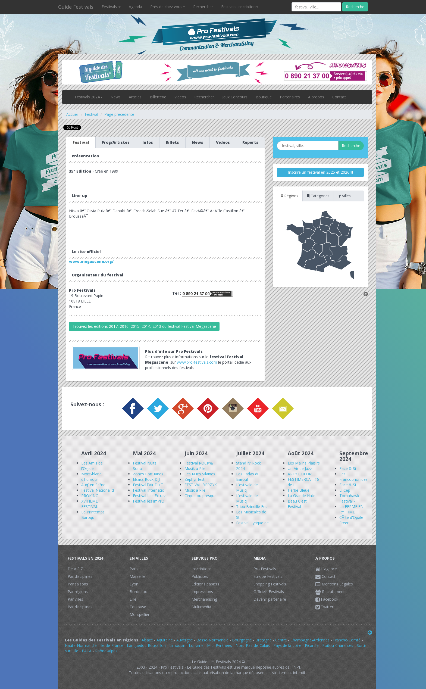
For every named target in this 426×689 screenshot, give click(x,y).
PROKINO (90, 495)
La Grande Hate (301, 495)
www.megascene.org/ (91, 261)
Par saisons (78, 584)
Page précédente (119, 114)
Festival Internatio (148, 490)
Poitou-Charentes (337, 645)
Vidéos (180, 96)
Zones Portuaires (148, 473)
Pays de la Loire (287, 645)
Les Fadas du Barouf (247, 476)
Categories (318, 195)
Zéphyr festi (194, 479)
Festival (91, 114)
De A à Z (75, 568)
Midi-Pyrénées (219, 645)
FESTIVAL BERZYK (200, 484)
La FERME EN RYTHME (351, 509)
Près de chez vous (167, 6)
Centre (281, 640)
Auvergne (184, 640)
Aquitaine (164, 640)
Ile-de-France (111, 645)
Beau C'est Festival (297, 503)
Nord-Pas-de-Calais (253, 645)
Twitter (324, 606)
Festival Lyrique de (252, 522)
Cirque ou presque (200, 495)
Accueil (72, 114)
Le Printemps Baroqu (93, 514)
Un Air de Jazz (300, 468)
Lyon (134, 584)
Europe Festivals (267, 576)
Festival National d (97, 490)
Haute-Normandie (81, 645)
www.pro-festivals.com (197, 362)
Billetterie (158, 96)
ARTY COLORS (301, 473)
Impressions (202, 591)
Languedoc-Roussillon (146, 645)
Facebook (326, 599)
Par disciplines (80, 576)
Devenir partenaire (269, 599)
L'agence (326, 568)
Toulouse (138, 606)
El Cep (344, 490)
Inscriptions (202, 568)
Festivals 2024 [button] (88, 96)
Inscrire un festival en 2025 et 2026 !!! (320, 172)
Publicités (200, 576)
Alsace (147, 640)
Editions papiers (205, 584)
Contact (339, 96)
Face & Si (347, 468)
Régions (289, 195)
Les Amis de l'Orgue (92, 465)
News (116, 96)
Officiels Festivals (268, 591)
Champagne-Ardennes (310, 640)
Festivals (111, 6)
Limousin (177, 645)
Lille (133, 599)
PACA (87, 650)
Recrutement (330, 591)
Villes (344, 195)
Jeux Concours (235, 96)
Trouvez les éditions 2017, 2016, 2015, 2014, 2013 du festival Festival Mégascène (144, 326)
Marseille (137, 576)
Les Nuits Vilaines (199, 473)
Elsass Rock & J (146, 479)
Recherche (355, 6)
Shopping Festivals (269, 584)
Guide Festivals (75, 7)
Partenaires (290, 96)
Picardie (312, 645)
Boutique (264, 96)
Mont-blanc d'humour (91, 476)
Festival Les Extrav (149, 495)
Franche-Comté (347, 640)
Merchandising (204, 599)
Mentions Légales (334, 584)
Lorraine (196, 645)
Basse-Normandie (212, 640)
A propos (316, 96)
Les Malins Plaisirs (304, 463)
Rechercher (203, 6)
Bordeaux (138, 591)
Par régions (78, 591)
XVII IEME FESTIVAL (89, 503)
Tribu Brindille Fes (251, 506)
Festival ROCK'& (198, 463)
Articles (135, 96)
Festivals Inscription (239, 6)
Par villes (75, 599)
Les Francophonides (353, 476)
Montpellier (139, 614)
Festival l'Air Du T (148, 484)
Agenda (135, 6)
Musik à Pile (194, 468)
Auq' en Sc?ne (93, 484)
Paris (134, 568)
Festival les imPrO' (149, 501)
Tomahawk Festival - (349, 498)
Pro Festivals (264, 568)
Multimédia (201, 606)
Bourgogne (242, 640)
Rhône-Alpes (106, 650)
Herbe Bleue (298, 490)
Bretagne (263, 640)
